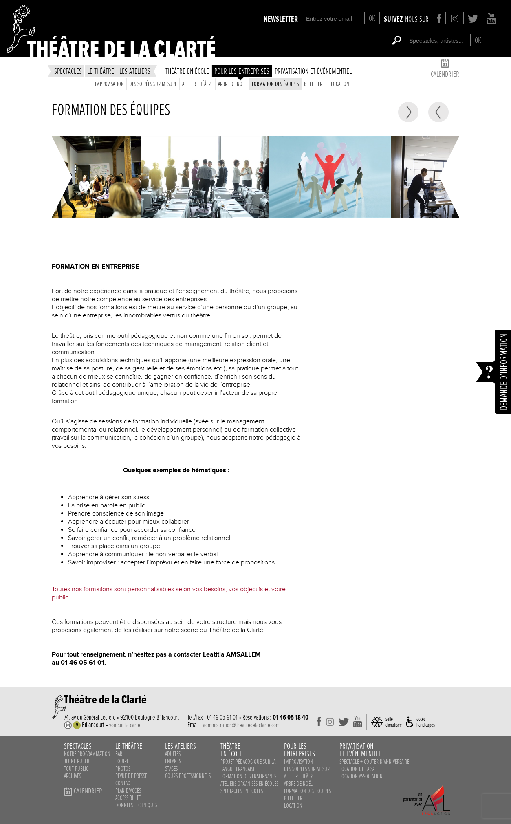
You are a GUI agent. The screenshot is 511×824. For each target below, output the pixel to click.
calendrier (445, 69)
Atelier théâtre (197, 84)
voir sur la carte (124, 725)
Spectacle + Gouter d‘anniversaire (374, 762)
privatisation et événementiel (313, 71)
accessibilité (128, 798)
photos (122, 769)
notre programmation (87, 754)
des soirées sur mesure (153, 84)
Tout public (76, 769)
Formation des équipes (275, 84)
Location (340, 84)
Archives (72, 776)
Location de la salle (360, 769)
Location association (361, 776)
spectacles (68, 71)
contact (123, 783)
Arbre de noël (232, 84)
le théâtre (100, 71)
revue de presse (131, 776)
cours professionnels (188, 776)
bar (118, 754)
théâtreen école (231, 750)
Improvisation (109, 84)
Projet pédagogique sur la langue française (247, 765)
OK (372, 18)
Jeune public (77, 761)
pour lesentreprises (299, 750)
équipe (122, 761)
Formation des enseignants (248, 776)
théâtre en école (187, 71)
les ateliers (134, 71)
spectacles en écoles (241, 791)
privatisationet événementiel (360, 750)
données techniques (136, 805)
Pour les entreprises (241, 71)
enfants (173, 761)
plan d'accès (128, 791)
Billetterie (315, 84)
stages (171, 769)
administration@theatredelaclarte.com (241, 725)
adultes (173, 754)
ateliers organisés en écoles (249, 784)
